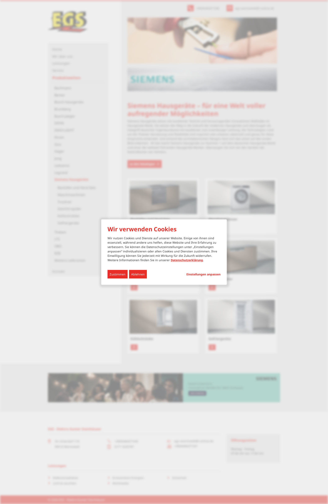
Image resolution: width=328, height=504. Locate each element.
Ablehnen (138, 274)
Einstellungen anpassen (203, 274)
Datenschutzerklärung (187, 260)
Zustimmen (118, 274)
